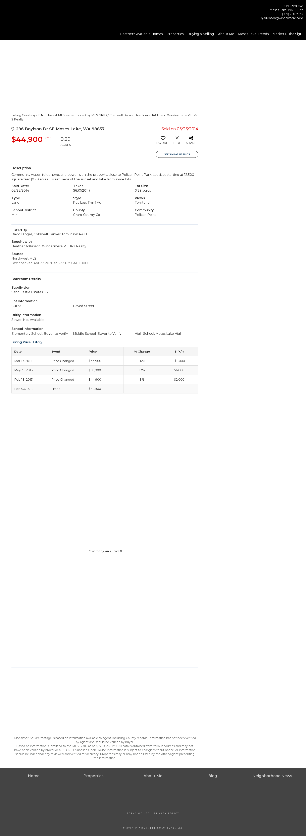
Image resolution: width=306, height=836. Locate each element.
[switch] (163, 142)
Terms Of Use (138, 813)
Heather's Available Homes (141, 34)
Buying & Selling (201, 34)
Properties (175, 34)
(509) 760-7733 (292, 14)
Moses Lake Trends (253, 34)
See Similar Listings (177, 154)
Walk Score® (113, 551)
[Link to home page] (24, 13)
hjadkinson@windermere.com (282, 18)
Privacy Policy (166, 813)
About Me (226, 34)
